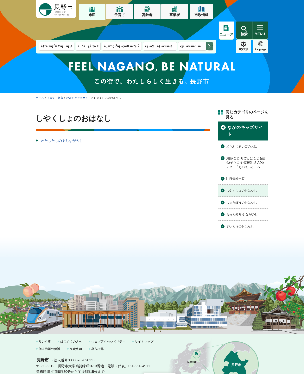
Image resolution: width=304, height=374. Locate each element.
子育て (119, 15)
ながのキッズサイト (78, 78)
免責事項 (76, 329)
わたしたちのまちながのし (62, 121)
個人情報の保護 (49, 329)
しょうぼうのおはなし (241, 182)
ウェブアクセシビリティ (108, 322)
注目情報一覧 (235, 159)
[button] (244, 9)
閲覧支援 (226, 29)
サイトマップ (144, 322)
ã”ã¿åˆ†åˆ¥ (88, 26)
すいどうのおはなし (240, 206)
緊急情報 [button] (260, 29)
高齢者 (147, 15)
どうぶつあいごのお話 (241, 126)
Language (243, 29)
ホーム (40, 78)
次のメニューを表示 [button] (209, 26)
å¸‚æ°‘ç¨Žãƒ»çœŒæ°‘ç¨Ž (122, 26)
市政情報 (201, 15)
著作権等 (97, 329)
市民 (92, 15)
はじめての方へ (71, 322)
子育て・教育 (55, 78)
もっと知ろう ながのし (242, 194)
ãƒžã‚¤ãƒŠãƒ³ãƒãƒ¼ (56, 26)
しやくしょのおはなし (241, 171)
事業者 (174, 15)
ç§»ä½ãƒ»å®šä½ (160, 26)
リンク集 (45, 322)
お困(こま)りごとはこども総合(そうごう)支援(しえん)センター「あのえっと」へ (245, 143)
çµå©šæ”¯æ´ (192, 26)
